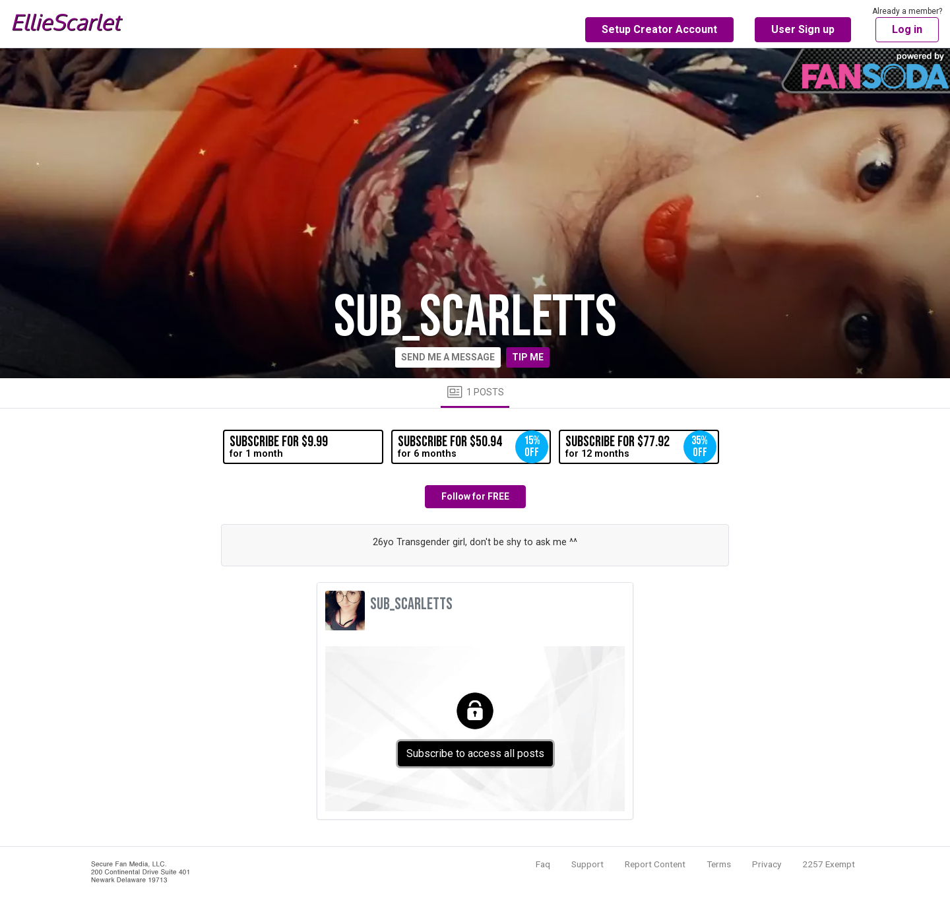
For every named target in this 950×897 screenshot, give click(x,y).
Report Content (655, 864)
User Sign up (803, 29)
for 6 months (473, 446)
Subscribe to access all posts (475, 753)
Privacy (766, 864)
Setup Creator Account (659, 29)
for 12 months (640, 446)
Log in (907, 29)
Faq (543, 864)
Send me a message (448, 357)
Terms (719, 864)
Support (587, 864)
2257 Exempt (828, 864)
